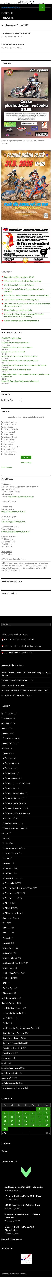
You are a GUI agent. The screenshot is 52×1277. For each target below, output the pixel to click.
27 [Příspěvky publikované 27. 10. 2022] (26, 1125)
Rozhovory (5, 1058)
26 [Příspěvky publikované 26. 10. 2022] (19, 1125)
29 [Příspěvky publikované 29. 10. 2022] (39, 1125)
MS (2, 923)
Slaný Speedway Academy (14, 1033)
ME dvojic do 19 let (11, 878)
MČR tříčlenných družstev (14, 813)
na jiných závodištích (10, 998)
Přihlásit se (7, 18)
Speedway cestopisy (9, 1073)
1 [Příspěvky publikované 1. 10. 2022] (39, 1109)
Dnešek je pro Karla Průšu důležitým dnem (19, 356)
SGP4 (5, 983)
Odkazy (4, 1151)
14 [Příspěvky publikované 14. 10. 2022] (32, 1117)
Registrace (7, 13)
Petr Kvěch (8, 444)
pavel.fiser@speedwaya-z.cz (13, 521)
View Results (26, 462)
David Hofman (10, 454)
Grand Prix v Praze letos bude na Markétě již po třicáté (24, 690)
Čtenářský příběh (10, 738)
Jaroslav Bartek (10, 422)
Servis (4, 1063)
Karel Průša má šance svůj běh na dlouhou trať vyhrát (23, 365)
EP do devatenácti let (12, 848)
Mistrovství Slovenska (12, 1013)
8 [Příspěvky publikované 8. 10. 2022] (39, 1113)
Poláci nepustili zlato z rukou (13, 685)
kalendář (6, 753)
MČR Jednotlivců (10, 778)
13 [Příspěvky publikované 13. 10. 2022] (26, 1117)
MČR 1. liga (8, 758)
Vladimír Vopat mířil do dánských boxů (17, 680)
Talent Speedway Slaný (12, 1048)
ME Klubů (7, 903)
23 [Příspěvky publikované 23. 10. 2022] (47, 1121)
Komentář (5, 733)
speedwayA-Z (7, 1078)
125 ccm (6, 928)
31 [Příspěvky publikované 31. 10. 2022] (5, 1129)
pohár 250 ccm (9, 1018)
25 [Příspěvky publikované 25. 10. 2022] (12, 1125)
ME (2, 833)
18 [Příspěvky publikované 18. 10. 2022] (12, 1121)
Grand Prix (5, 723)
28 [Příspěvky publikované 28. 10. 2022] (32, 1125)
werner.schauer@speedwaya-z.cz (15, 531)
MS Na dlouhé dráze (11, 973)
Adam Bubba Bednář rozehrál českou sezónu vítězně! (26, 295)
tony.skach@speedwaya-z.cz (13, 511)
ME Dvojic (7, 873)
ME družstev (8, 868)
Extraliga (5, 718)
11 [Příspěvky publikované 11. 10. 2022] (12, 1117)
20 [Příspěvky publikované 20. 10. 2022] (26, 1121)
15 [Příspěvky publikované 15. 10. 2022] (39, 1117)
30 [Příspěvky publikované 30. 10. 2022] (47, 1125)
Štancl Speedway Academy (12, 1088)
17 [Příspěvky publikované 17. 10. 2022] (5, 1121)
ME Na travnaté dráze (12, 913)
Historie (4, 728)
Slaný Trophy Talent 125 (13, 1038)
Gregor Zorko (9, 439)
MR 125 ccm (8, 818)
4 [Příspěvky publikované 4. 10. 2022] (11, 1113)
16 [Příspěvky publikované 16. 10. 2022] (47, 1117)
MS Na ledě (8, 978)
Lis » (48, 1133)
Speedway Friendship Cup (14, 1043)
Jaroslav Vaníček (10, 452)
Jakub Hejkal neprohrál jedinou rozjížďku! (21, 299)
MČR (3, 748)
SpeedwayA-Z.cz (10, 7)
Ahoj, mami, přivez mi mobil (13, 352)
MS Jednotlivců (9, 958)
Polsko (5, 1023)
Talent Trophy (8, 1053)
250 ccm (6, 933)
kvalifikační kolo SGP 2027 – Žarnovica (24, 1186)
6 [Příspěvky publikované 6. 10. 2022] (25, 1113)
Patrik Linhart (9, 442)
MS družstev (8, 948)
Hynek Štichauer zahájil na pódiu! (18, 310)
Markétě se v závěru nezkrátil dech (16, 369)
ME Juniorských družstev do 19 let (17, 888)
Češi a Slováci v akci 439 (12, 44)
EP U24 (6, 858)
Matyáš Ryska (9, 449)
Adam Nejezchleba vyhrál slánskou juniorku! (22, 281)
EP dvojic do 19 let (11, 853)
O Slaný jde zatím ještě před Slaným (16, 695)
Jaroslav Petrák (10, 424)
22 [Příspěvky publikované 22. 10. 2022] (39, 1121)
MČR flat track (9, 773)
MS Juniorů (7, 968)
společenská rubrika (9, 1083)
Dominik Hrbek (10, 437)
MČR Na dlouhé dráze (12, 798)
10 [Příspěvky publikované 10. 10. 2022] (5, 1117)
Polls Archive (6, 467)
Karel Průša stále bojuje (11, 338)
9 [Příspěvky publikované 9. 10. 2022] (46, 1113)
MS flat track (8, 953)
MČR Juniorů (8, 788)
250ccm (6, 843)
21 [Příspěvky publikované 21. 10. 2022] (32, 1121)
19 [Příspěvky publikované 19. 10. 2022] (19, 1121)
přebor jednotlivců (10, 823)
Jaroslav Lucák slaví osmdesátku (16, 33)
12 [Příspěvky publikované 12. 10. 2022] (19, 1117)
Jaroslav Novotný (11, 429)
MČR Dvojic (8, 768)
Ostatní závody (7, 1003)
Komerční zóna (7, 743)
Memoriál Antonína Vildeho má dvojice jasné (20, 381)
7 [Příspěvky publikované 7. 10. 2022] (32, 1113)
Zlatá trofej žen (9, 988)
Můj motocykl (7, 993)
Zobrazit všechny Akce (11, 1239)
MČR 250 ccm (9, 763)
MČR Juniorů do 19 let (12, 793)
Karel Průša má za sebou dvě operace (17, 347)
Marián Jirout (9, 432)
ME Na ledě (8, 908)
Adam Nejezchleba (11, 447)
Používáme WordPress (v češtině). (13, 1274)
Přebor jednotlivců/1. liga (13, 828)
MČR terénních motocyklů (14, 808)
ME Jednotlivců (9, 883)
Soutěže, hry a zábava (10, 1068)
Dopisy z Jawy (7, 713)
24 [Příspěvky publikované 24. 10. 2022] (5, 1125)
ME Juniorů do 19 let (12, 893)
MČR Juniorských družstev (14, 783)
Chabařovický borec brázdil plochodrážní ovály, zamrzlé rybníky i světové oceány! (24, 315)
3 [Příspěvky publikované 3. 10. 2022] (5, 1113)
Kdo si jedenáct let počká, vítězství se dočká (20, 360)
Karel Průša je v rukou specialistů (15, 343)
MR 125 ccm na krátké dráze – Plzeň (22, 1205)
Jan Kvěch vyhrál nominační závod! (19, 285)
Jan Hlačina (8, 427)
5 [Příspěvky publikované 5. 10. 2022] (18, 1113)
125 (4, 838)
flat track (6, 938)
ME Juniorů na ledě (11, 898)
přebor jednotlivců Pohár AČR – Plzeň (23, 1196)
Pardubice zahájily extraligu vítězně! (19, 277)
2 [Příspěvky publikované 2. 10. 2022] (46, 1109)
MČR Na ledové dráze (12, 803)
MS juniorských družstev (13, 963)
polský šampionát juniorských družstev (19, 1028)
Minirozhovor (7, 918)
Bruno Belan (9, 434)
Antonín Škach (16, 36)
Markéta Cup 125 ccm (12, 1008)
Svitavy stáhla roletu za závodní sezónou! (21, 320)
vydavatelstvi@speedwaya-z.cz (20, 496)
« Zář (4, 1133)
